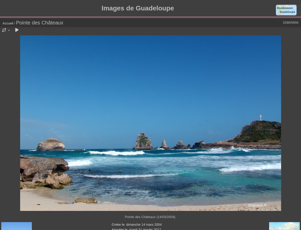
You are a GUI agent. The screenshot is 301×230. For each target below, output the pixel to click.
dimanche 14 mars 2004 (144, 224)
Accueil (8, 23)
